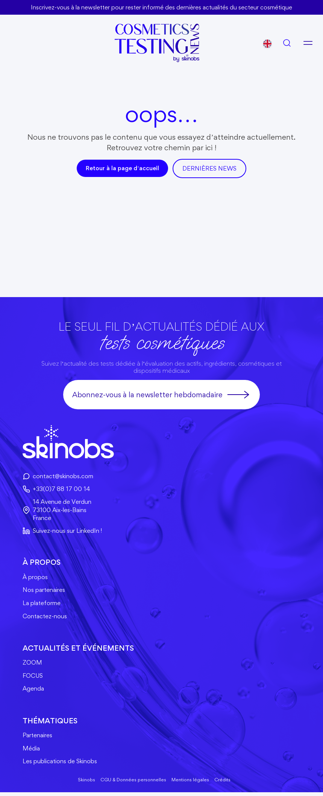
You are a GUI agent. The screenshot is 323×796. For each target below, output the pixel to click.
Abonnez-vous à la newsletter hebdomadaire (161, 394)
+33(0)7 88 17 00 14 (56, 489)
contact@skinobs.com (58, 476)
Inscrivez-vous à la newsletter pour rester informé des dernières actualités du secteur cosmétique (161, 7)
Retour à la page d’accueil (122, 168)
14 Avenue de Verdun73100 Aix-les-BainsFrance (57, 510)
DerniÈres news (209, 168)
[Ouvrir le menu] (307, 42)
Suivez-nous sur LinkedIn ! (63, 531)
